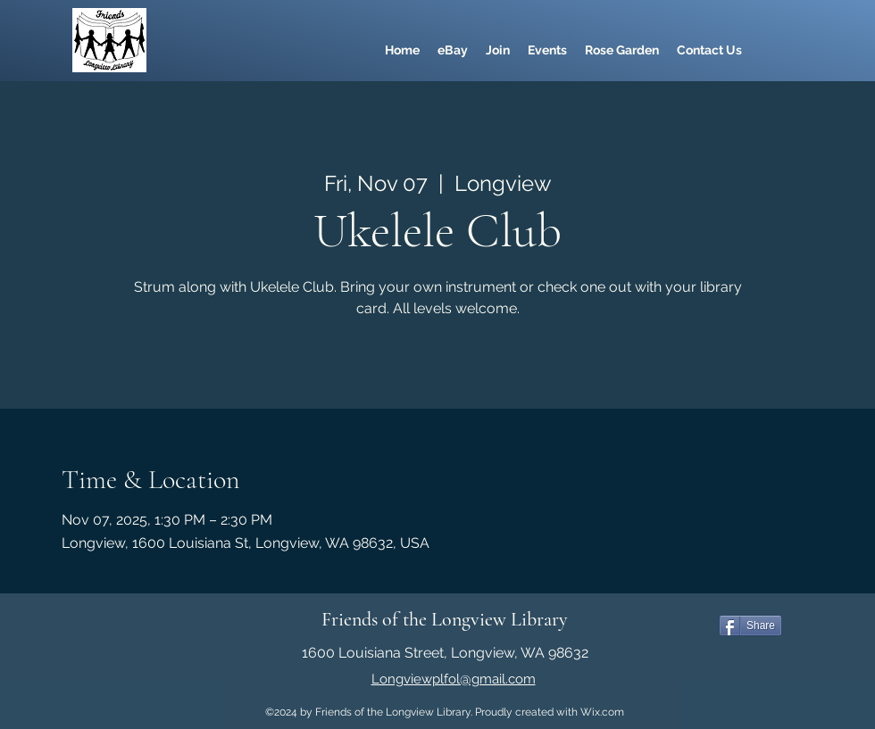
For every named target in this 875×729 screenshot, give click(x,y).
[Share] (750, 625)
